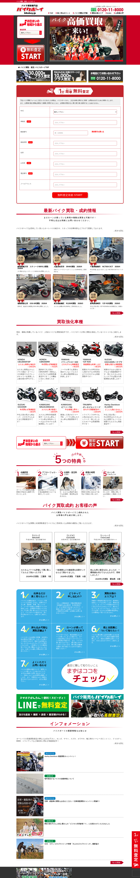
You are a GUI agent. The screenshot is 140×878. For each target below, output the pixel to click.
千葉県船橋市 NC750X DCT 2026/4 (105, 267)
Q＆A (109, 13)
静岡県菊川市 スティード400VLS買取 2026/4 (34, 267)
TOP (51, 13)
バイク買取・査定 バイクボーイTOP (33, 67)
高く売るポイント (63, 13)
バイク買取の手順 (81, 13)
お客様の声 (119, 13)
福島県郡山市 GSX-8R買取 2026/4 (33, 303)
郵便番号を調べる (98, 131)
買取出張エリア (97, 13)
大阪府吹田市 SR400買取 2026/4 (69, 267)
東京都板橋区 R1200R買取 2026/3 (69, 303)
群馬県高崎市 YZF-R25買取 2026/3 (105, 303)
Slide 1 (59, 61)
